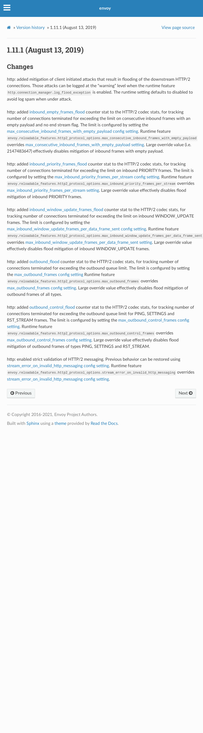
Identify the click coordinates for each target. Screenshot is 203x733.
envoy (105, 8)
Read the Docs (104, 423)
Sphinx (32, 423)
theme (60, 423)
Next (186, 393)
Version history (30, 27)
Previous (21, 393)
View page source (178, 27)
